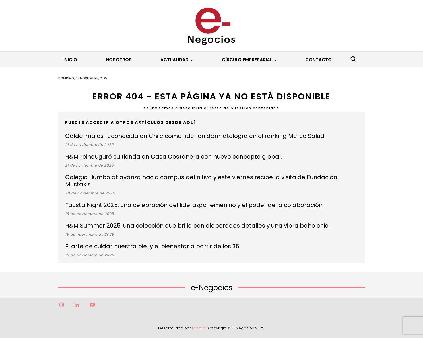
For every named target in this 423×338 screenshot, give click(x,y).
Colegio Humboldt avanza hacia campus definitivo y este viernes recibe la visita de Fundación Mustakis (201, 180)
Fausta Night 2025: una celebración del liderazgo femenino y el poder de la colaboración (194, 205)
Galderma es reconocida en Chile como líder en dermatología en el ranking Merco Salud (194, 136)
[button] (353, 59)
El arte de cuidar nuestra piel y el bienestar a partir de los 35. (152, 246)
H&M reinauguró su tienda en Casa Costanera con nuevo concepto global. (173, 157)
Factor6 (199, 328)
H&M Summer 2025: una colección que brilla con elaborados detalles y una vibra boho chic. (197, 226)
